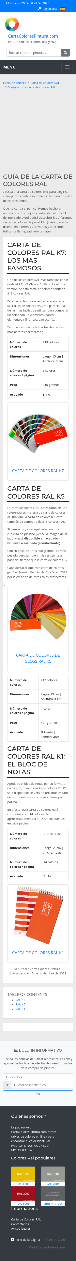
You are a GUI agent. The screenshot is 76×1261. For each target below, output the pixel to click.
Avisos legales (21, 1228)
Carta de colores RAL (45, 83)
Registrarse (48, 8)
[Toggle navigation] (67, 67)
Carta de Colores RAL (26, 1219)
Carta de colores (14, 83)
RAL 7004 (53, 1176)
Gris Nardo (53, 1195)
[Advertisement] (38, 132)
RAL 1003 (23, 1176)
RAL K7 (20, 1000)
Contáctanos (20, 1224)
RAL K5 (20, 1004)
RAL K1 (20, 1009)
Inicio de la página (25, 1239)
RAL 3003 (23, 1195)
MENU (9, 67)
